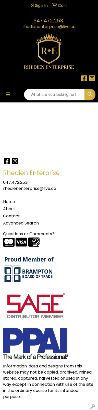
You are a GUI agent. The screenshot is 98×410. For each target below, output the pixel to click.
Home (9, 202)
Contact (11, 216)
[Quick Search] (54, 94)
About (9, 209)
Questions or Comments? (28, 234)
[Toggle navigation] (8, 94)
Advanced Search (21, 223)
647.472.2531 (49, 20)
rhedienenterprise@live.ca (49, 27)
